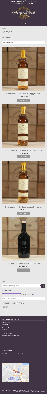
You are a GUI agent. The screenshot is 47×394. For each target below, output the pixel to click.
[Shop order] (23, 42)
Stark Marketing (34, 390)
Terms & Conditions (28, 391)
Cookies (37, 391)
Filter (33, 294)
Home (3, 28)
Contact (18, 391)
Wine (7, 28)
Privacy (43, 391)
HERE (6, 354)
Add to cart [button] (23, 100)
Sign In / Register (19, 3)
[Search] (43, 286)
